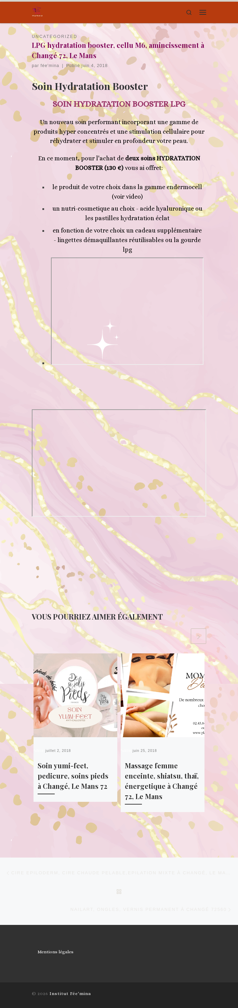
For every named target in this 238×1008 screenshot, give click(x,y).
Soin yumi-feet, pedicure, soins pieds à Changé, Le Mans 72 (73, 776)
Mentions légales (56, 951)
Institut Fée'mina (70, 993)
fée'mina (50, 65)
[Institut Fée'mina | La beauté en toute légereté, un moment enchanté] (37, 11)
